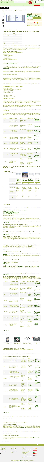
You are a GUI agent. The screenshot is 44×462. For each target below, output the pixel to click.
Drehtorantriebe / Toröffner (6, 68)
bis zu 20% (39, 14)
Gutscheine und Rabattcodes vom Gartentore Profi (27, 457)
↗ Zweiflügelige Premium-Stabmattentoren (37, 385)
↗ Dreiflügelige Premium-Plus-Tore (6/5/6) (37, 393)
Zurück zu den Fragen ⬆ (6, 222)
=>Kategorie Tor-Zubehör (30, 261)
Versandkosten (20, 460)
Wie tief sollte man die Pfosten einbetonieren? (9, 211)
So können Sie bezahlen (13, 449)
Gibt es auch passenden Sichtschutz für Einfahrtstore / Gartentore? (11, 212)
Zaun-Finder (38, 266)
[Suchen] (25, 2)
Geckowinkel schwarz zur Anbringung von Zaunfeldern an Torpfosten (17, 343)
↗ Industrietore (36, 407)
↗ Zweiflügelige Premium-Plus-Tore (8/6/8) (37, 398)
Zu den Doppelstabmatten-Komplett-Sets (12, 63)
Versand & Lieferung (13, 448)
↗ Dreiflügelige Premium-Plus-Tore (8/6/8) (37, 401)
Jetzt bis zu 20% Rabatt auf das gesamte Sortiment (26, 449)
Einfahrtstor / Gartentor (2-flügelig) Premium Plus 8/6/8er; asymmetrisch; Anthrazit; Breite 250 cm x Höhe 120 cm (18, 179)
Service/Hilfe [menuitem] (41, 0)
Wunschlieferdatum (38, 16)
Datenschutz (23, 448)
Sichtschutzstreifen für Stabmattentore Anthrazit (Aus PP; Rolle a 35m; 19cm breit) (37, 343)
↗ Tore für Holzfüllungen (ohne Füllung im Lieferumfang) (37, 139)
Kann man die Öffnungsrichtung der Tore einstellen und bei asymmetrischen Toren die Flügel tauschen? (16, 210)
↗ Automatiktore (36, 161)
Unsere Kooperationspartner (25, 452)
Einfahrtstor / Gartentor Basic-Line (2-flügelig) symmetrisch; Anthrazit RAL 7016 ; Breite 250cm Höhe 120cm (25, 179)
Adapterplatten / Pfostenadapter (9, 253)
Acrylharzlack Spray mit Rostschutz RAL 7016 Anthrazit (7, 343)
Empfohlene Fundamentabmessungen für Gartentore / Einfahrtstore (24, 115)
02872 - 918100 (37, 0)
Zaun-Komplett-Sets (29, 266)
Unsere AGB (12, 452)
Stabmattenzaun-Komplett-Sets (19, 266)
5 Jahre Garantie (29, 132)
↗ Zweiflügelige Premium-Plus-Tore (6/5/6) (37, 390)
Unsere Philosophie (24, 453)
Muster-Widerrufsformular (14, 451)
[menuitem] (20, 2)
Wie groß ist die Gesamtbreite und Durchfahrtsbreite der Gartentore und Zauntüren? (13, 209)
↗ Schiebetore (36, 160)
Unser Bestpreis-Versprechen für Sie (26, 451)
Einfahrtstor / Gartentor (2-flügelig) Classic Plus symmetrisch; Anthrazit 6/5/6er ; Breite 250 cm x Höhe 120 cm (31, 179)
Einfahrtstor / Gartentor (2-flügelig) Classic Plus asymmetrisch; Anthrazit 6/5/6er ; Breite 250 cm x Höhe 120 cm (37, 179)
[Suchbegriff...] (20, 2)
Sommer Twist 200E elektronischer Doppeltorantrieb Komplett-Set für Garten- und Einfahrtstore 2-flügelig (27, 343)
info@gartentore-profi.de (23, 427)
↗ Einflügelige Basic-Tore (37, 119)
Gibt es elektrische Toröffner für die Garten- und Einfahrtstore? (11, 213)
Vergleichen (29, 19)
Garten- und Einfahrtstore (8, 266)
